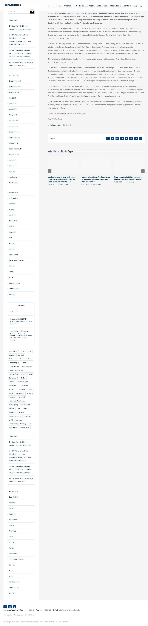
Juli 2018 (12, 98)
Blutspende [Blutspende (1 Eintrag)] (13, 359)
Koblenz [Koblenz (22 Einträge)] (12, 389)
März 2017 (13, 183)
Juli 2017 (12, 160)
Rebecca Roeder (56, 125)
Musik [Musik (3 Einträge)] (11, 393)
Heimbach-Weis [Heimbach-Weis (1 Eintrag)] (22, 382)
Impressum (7, 615)
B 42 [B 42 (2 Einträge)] (29, 351)
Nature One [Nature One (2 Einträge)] (20, 393)
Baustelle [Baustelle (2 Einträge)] (12, 355)
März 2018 (13, 115)
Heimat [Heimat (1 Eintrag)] (11, 382)
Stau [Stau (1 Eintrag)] (25, 409)
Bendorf (12, 204)
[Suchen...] (19, 11)
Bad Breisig (13, 198)
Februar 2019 (14, 75)
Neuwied (12, 232)
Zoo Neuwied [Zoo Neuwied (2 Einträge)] (24, 428)
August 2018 (14, 92)
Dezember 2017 (15, 132)
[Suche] (32, 11)
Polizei (11, 249)
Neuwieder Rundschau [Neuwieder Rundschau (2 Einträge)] (17, 401)
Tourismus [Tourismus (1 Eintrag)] (27, 416)
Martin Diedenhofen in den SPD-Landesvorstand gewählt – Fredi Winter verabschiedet (21, 53)
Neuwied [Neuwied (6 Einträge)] (21, 397)
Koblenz (12, 215)
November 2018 (15, 86)
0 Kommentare (63, 184)
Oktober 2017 (14, 143)
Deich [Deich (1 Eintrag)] (24, 363)
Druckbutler (29, 615)
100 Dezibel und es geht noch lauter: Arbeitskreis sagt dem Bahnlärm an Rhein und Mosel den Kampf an (62, 179)
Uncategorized (14, 283)
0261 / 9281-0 (29, 610)
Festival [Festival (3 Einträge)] (23, 374)
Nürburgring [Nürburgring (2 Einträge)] (13, 405)
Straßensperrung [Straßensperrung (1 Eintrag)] (15, 416)
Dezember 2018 (15, 81)
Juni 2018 (12, 103)
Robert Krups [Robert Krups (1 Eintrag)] (25, 405)
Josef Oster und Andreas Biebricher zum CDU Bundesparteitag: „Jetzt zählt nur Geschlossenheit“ (21, 334)
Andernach (13, 192)
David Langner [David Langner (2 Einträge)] (14, 363)
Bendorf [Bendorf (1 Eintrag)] (21, 355)
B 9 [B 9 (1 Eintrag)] (24, 351)
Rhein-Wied (13, 255)
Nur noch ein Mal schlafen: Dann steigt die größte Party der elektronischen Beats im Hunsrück (95, 179)
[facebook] (5, 606)
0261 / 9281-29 (45, 610)
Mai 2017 (12, 171)
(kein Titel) (13, 20)
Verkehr (12, 294)
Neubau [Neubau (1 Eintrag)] (30, 393)
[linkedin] (14, 606)
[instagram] (10, 606)
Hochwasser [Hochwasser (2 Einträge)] (13, 386)
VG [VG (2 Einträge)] (30, 424)
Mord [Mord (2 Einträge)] (30, 389)
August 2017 (14, 154)
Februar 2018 (14, 120)
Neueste (21, 305)
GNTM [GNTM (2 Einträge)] (23, 378)
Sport (11, 272)
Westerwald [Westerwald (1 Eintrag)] (13, 428)
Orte (11, 238)
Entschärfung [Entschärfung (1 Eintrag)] (13, 374)
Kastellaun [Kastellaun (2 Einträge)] (24, 386)
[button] (141, 5)
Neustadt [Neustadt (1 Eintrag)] (12, 397)
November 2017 (15, 137)
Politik (11, 243)
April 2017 (13, 177)
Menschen (13, 221)
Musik (11, 226)
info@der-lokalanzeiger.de (69, 610)
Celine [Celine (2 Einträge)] (30, 359)
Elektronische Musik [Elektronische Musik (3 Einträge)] (16, 370)
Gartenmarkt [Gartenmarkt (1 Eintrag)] (13, 378)
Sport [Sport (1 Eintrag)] (18, 409)
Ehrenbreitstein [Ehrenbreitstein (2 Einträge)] (27, 367)
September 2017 (15, 149)
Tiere (11, 277)
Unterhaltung (14, 289)
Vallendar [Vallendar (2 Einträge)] (19, 420)
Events (11, 209)
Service (12, 266)
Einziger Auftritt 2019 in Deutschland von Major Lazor (21, 320)
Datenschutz (18, 615)
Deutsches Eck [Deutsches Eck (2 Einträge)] (14, 367)
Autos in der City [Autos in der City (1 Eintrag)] (14, 351)
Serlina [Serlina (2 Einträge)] (11, 409)
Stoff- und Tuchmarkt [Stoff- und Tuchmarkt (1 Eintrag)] (16, 412)
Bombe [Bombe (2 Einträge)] (22, 359)
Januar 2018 (13, 126)
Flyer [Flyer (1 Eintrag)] (31, 374)
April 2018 (13, 109)
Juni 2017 (12, 166)
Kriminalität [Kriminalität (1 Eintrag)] (22, 389)
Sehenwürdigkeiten (16, 260)
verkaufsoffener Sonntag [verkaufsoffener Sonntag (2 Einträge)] (17, 424)
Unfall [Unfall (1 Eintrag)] (11, 420)
